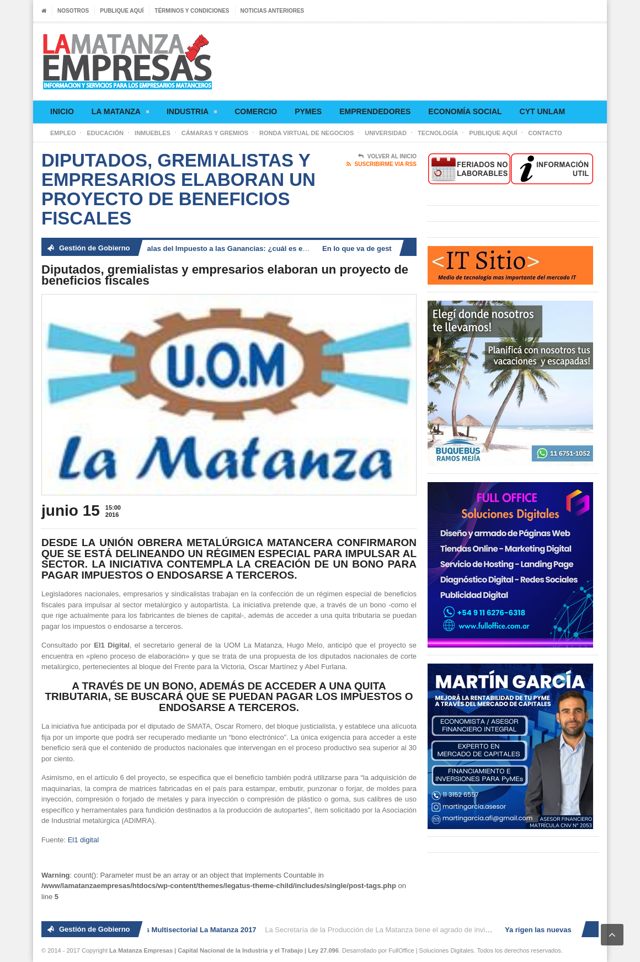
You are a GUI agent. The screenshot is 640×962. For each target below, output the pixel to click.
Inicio (62, 111)
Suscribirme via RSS (381, 164)
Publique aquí (121, 11)
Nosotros (73, 11)
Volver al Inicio (387, 157)
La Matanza (120, 113)
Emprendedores (374, 111)
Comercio (255, 111)
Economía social (465, 111)
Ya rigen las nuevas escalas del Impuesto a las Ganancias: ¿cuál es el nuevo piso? (209, 248)
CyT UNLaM (542, 111)
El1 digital (83, 840)
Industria (192, 113)
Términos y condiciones (191, 11)
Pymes (308, 111)
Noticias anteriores (273, 11)
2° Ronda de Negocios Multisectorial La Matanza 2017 (166, 930)
